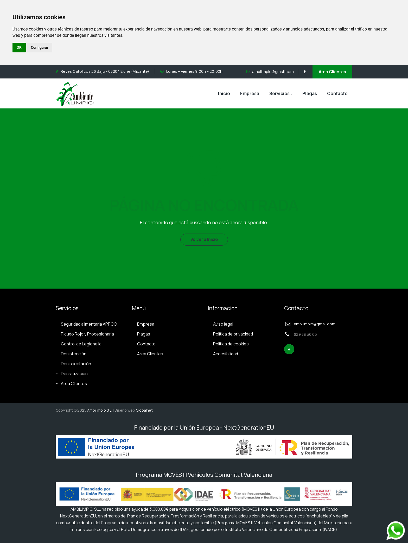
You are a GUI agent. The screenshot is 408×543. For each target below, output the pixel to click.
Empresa (249, 93)
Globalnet (144, 410)
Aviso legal (223, 324)
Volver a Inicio (204, 239)
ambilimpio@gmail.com (273, 71)
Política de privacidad (233, 334)
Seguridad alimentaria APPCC (89, 324)
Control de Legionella (81, 344)
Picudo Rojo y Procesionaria (87, 334)
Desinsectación (76, 364)
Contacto (337, 93)
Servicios (279, 93)
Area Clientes (332, 72)
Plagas (309, 93)
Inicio (224, 93)
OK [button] (19, 47)
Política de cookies (231, 344)
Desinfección (73, 354)
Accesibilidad (225, 354)
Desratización (74, 373)
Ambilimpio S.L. (99, 410)
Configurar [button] (39, 47)
